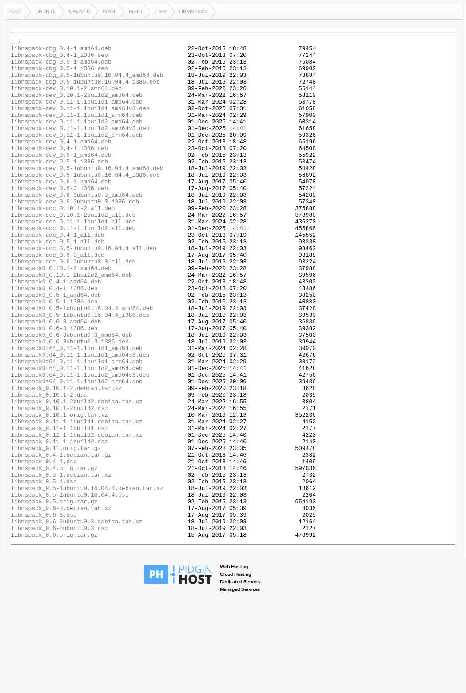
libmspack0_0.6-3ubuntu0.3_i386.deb (69, 402)
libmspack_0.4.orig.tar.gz (54, 554)
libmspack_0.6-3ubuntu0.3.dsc (59, 626)
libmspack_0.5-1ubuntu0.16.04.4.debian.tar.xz (87, 578)
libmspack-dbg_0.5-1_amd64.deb (61, 67)
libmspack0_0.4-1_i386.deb (54, 339)
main (135, 11)
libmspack (193, 11)
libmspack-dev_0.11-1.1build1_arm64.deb (76, 131)
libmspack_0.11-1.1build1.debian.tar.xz (76, 498)
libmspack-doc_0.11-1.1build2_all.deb (73, 267)
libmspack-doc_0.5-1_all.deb (57, 283)
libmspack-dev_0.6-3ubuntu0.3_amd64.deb (76, 227)
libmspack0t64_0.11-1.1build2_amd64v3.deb (80, 442)
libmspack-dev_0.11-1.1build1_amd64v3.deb (80, 123)
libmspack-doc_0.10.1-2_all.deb (63, 243)
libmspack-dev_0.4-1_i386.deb (59, 171)
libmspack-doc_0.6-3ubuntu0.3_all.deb (73, 307)
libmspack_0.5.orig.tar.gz (54, 594)
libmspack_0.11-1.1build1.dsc (59, 506)
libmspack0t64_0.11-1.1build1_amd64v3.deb (80, 418)
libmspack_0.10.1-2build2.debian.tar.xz (76, 474)
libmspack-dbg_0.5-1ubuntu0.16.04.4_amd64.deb (87, 83)
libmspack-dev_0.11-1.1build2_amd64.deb (76, 139)
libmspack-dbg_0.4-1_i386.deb (59, 59)
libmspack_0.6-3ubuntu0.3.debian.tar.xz (76, 618)
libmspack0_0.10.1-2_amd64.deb (61, 315)
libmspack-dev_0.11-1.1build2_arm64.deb (76, 155)
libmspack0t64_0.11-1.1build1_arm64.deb (76, 426)
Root (15, 11)
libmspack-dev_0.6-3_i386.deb (59, 219)
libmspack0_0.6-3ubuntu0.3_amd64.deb (71, 394)
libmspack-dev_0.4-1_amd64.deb (61, 163)
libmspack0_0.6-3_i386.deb (54, 386)
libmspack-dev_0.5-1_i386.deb (59, 187)
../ (16, 43)
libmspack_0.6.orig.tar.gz (54, 634)
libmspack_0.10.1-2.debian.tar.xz (66, 458)
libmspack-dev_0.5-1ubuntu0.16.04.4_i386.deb (85, 203)
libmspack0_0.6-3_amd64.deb (56, 378)
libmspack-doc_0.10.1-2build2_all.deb (73, 251)
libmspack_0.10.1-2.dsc (49, 466)
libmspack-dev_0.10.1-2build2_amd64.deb (76, 107)
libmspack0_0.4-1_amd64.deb (56, 331)
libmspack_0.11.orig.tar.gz (56, 530)
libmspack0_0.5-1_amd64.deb (56, 346)
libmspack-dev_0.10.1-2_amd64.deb (66, 99)
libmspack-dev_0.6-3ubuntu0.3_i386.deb (75, 235)
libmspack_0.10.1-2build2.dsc (59, 482)
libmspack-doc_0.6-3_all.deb (57, 299)
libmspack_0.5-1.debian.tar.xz (61, 562)
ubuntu (45, 11)
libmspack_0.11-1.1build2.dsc (59, 522)
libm (161, 11)
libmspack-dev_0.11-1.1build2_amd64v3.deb (80, 147)
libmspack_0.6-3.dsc (43, 610)
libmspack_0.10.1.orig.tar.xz (59, 490)
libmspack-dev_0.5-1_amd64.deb (61, 179)
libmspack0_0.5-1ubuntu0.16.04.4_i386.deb (80, 370)
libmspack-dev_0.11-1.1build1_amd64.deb (76, 115)
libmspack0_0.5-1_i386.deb (54, 354)
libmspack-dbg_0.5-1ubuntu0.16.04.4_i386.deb (85, 91)
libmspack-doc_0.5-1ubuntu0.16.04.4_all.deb (83, 291)
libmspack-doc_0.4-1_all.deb (57, 275)
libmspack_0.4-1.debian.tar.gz (61, 538)
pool (109, 11)
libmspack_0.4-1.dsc (43, 546)
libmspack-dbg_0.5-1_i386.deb (59, 75)
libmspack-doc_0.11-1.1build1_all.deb (73, 259)
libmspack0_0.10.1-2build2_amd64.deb (71, 323)
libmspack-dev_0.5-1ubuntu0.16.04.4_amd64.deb (87, 195)
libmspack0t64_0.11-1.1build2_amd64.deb (76, 434)
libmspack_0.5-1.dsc (43, 570)
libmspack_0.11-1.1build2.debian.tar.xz (76, 514)
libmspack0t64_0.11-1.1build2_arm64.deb (76, 450)
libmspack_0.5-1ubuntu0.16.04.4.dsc (69, 586)
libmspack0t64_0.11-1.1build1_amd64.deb (76, 410)
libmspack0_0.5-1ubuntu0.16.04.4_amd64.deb (82, 362)
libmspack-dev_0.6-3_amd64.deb (61, 211)
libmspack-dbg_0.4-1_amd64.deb (61, 51)
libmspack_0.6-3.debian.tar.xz (61, 602)
